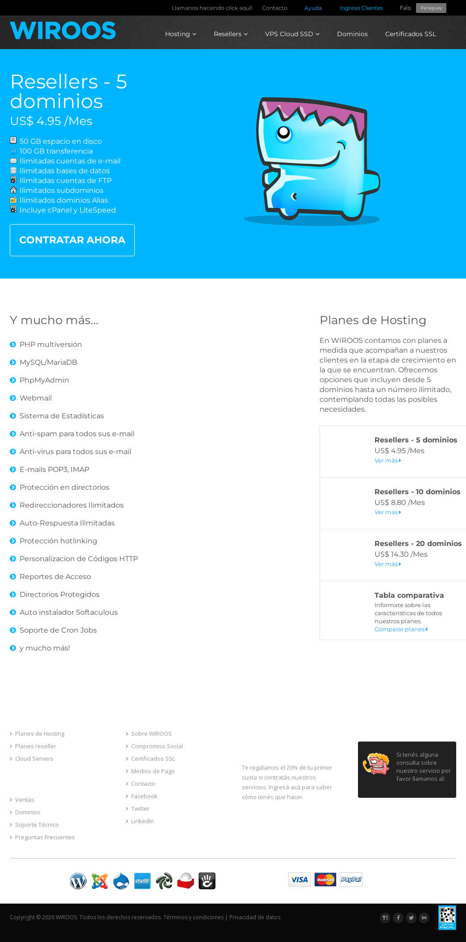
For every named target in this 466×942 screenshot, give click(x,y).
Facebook (142, 796)
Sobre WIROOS (149, 733)
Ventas (22, 800)
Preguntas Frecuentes (42, 837)
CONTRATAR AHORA (72, 240)
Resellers (231, 34)
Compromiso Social (154, 746)
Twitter (138, 808)
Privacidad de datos (254, 917)
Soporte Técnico (34, 825)
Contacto (274, 7)
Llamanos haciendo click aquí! (212, 7)
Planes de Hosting (373, 320)
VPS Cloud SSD (292, 34)
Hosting (180, 34)
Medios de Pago (150, 771)
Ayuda (313, 7)
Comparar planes (401, 629)
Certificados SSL (410, 34)
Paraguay (431, 8)
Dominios (352, 34)
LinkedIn (140, 821)
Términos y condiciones (193, 917)
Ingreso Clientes (361, 7)
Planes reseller (33, 746)
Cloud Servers (32, 758)
